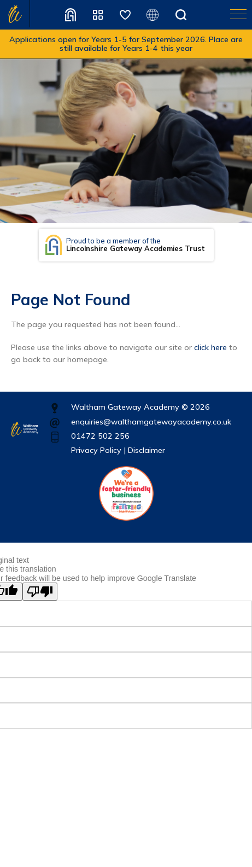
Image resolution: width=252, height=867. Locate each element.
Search (181, 14)
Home (15, 13)
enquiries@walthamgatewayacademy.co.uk (151, 422)
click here (210, 347)
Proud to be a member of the (135, 245)
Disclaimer (146, 450)
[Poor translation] (39, 592)
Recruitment (70, 14)
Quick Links (98, 14)
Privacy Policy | (98, 450)
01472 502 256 (100, 436)
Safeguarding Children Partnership (125, 14)
